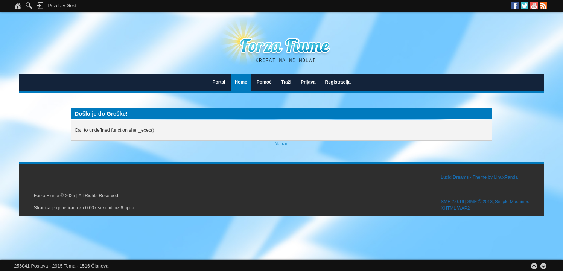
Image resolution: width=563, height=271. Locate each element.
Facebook (515, 5)
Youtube (534, 5)
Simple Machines (512, 201)
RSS (543, 5)
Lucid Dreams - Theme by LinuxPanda (479, 177)
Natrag (281, 143)
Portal (218, 82)
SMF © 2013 (480, 201)
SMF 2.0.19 (452, 201)
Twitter (524, 5)
